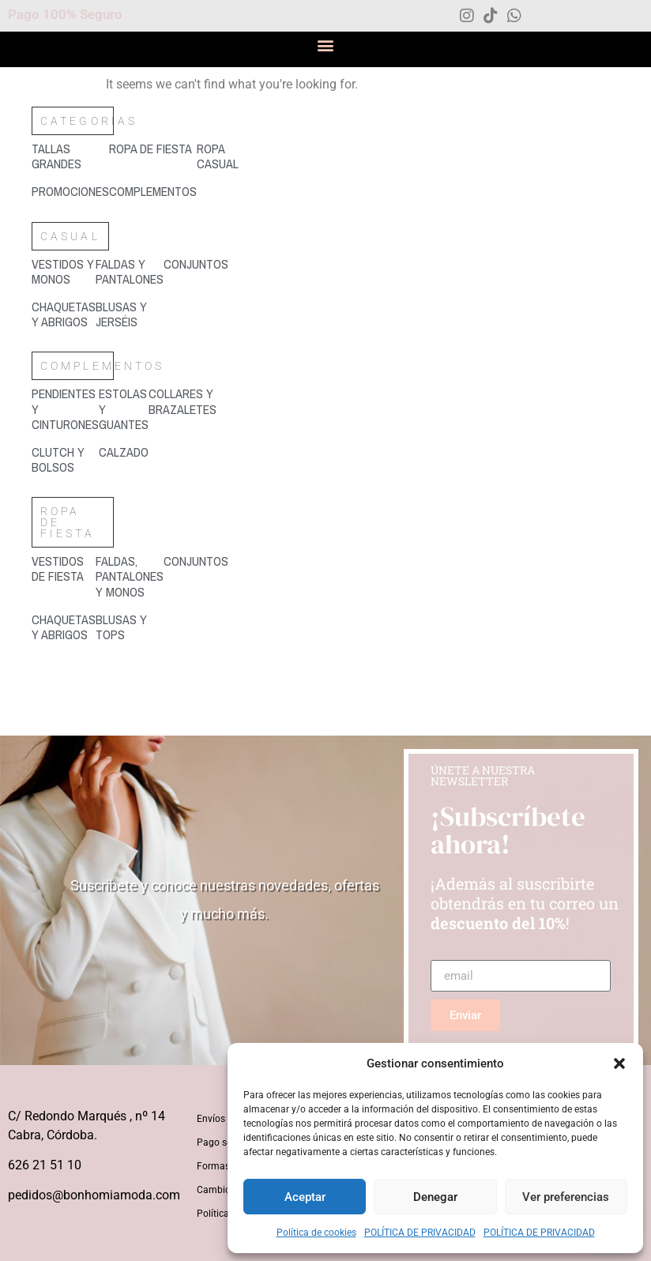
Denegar (435, 1197)
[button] (619, 1063)
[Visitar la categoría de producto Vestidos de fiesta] (64, 569)
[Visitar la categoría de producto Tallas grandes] (70, 156)
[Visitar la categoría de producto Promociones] (70, 191)
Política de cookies (316, 1232)
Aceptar (305, 1197)
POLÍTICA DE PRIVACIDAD (420, 1232)
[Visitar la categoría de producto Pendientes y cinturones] (65, 409)
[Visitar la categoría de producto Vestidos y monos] (64, 271)
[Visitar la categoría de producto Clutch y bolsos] (65, 460)
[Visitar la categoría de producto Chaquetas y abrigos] (64, 314)
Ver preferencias (565, 1197)
